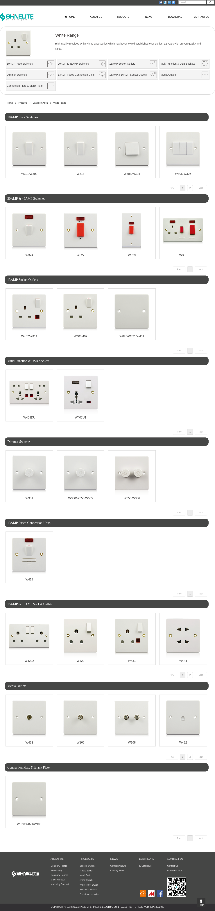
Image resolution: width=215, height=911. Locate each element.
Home (10, 103)
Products (23, 103)
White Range (59, 103)
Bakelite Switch (40, 103)
